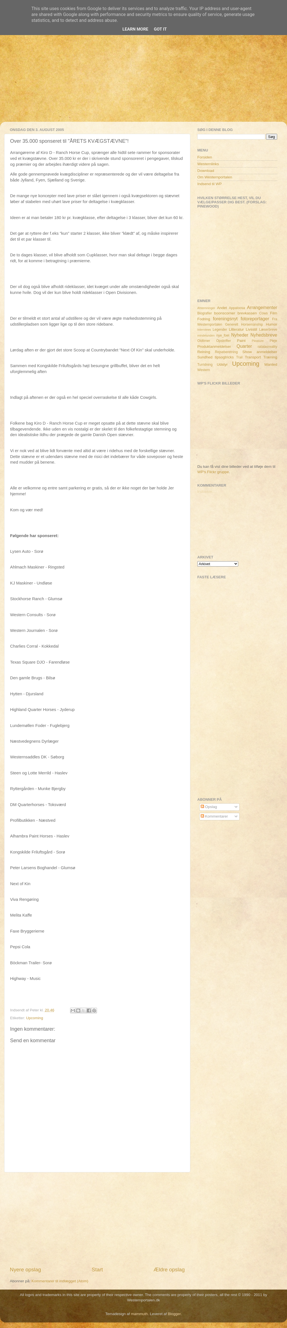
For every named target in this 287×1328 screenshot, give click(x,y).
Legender (220, 330)
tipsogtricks (224, 357)
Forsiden (204, 157)
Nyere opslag (25, 1269)
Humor (271, 324)
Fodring (203, 319)
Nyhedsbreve (264, 334)
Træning (270, 357)
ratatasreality (267, 347)
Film (273, 313)
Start (97, 1269)
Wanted (270, 364)
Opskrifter (223, 341)
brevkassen (247, 313)
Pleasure (258, 340)
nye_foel (222, 335)
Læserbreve (268, 330)
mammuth (139, 1314)
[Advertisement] (143, 82)
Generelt (231, 324)
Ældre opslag (169, 1269)
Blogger (174, 1314)
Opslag (209, 807)
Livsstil (251, 329)
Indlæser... (206, 491)
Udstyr (222, 364)
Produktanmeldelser (214, 346)
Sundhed (204, 357)
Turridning (204, 365)
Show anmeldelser (259, 352)
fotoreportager (254, 318)
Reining (203, 352)
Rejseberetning (226, 352)
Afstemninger (206, 308)
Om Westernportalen (214, 177)
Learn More (135, 29)
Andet (222, 308)
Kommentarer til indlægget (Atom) (59, 1281)
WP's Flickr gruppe (213, 472)
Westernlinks (208, 164)
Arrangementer (262, 307)
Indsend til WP (209, 184)
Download (205, 171)
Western (203, 370)
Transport (253, 357)
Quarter (244, 346)
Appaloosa (237, 308)
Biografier (204, 313)
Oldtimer (203, 341)
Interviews (204, 329)
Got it (160, 29)
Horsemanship (252, 324)
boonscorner (224, 313)
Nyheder (239, 334)
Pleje (273, 341)
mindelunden (206, 335)
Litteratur (236, 329)
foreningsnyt (225, 318)
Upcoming (34, 1018)
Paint (241, 341)
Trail (239, 357)
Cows (263, 313)
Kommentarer (214, 816)
